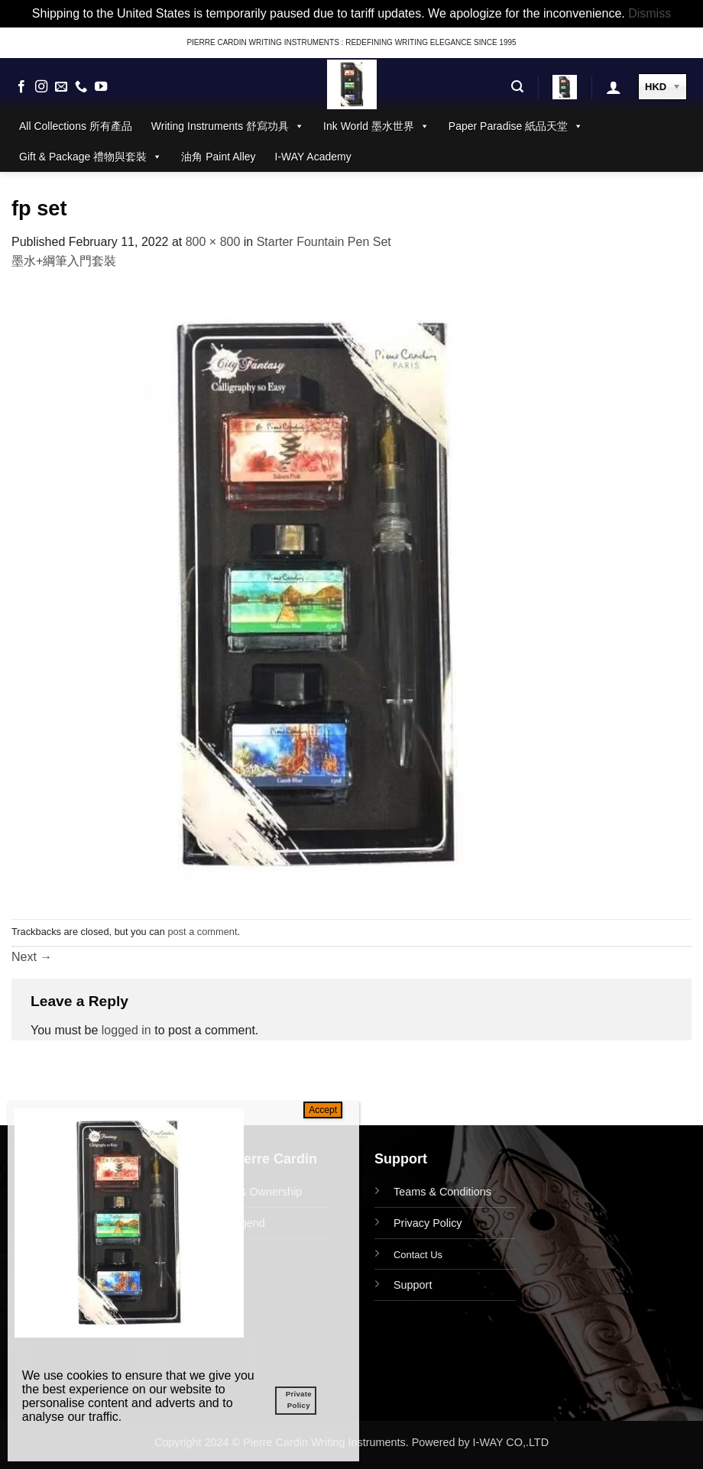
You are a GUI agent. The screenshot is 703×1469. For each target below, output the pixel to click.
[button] (517, 87)
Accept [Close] (323, 1110)
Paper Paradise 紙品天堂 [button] (516, 126)
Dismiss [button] (649, 13)
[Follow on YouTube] (101, 87)
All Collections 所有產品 (75, 126)
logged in (126, 1030)
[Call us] (81, 87)
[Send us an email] (61, 87)
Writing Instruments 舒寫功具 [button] (227, 126)
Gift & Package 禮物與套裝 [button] (90, 156)
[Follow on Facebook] (21, 87)
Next (31, 956)
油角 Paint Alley (218, 156)
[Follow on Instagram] (41, 87)
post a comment (202, 931)
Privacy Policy (428, 1223)
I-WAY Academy (313, 156)
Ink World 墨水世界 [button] (376, 126)
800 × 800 (213, 241)
